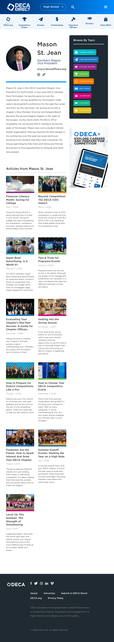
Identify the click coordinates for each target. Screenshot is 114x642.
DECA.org (36, 598)
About (34, 593)
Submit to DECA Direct (74, 593)
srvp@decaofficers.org (51, 69)
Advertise (49, 593)
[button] (53, 7)
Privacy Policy (56, 598)
